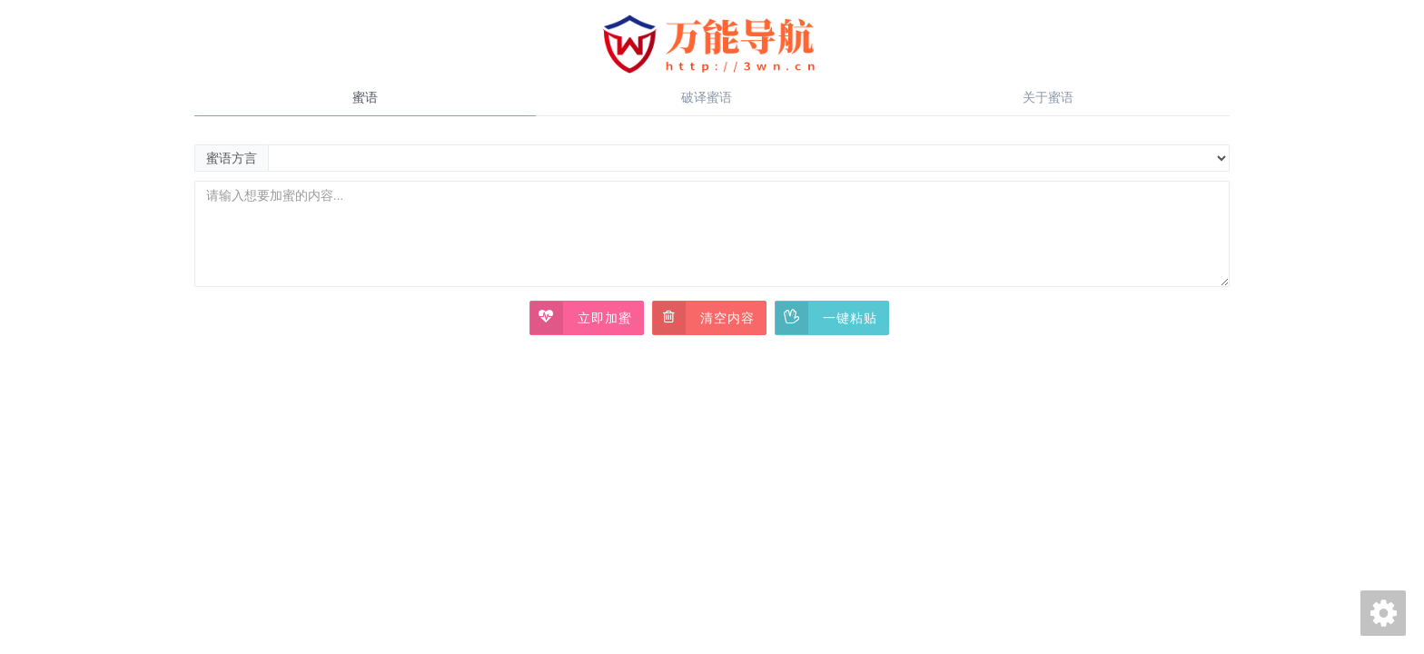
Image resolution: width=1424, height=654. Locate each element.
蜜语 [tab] (365, 97)
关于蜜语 (1048, 97)
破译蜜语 (706, 97)
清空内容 (704, 318)
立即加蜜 (581, 318)
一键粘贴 (826, 318)
